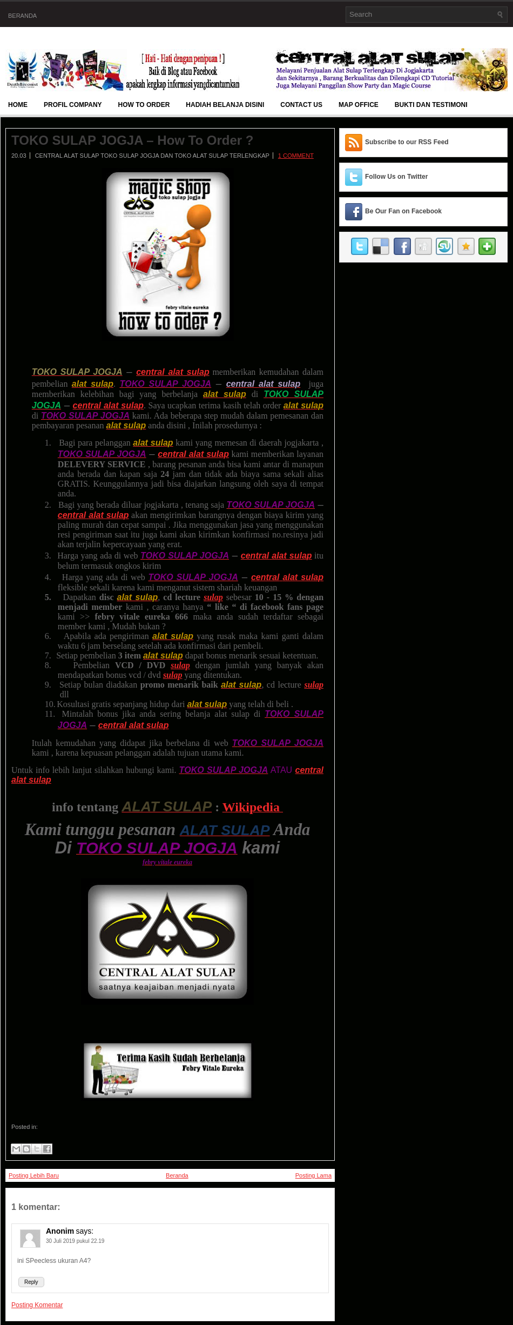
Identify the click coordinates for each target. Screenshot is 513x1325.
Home (18, 105)
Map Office (359, 105)
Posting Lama (313, 1175)
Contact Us (301, 105)
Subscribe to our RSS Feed (407, 142)
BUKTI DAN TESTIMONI (431, 105)
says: (84, 1231)
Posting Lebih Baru (34, 1175)
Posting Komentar (37, 1305)
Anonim (60, 1231)
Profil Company (73, 105)
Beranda (22, 15)
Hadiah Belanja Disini (225, 105)
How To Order (144, 105)
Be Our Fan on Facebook (403, 211)
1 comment (296, 155)
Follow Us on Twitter (396, 176)
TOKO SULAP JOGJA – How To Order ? (132, 140)
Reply (31, 1282)
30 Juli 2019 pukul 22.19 (75, 1241)
